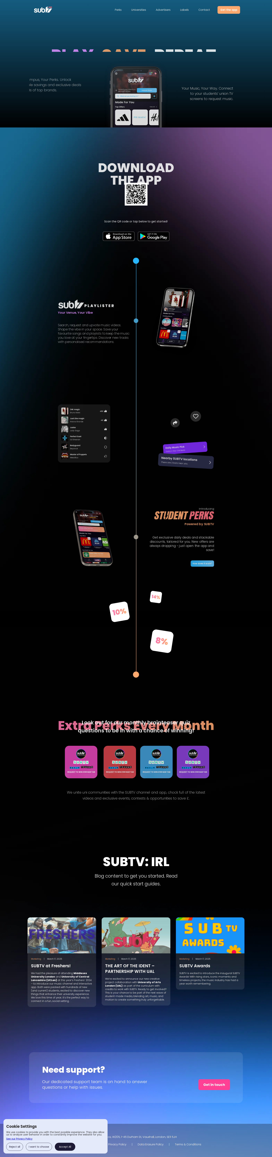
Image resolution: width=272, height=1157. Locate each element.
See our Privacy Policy (19, 1138)
